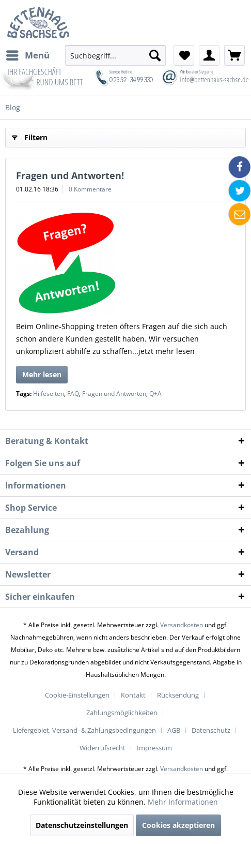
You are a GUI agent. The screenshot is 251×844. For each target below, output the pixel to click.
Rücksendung (178, 695)
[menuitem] (27, 55)
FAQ (73, 393)
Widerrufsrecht (103, 747)
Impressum (154, 747)
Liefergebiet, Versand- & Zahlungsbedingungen (84, 730)
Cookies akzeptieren (178, 825)
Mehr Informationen (183, 802)
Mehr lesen (41, 374)
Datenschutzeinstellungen (82, 825)
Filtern (30, 135)
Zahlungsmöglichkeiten (122, 712)
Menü (28, 54)
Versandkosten (181, 624)
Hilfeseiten (48, 393)
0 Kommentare (90, 189)
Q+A (155, 393)
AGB (173, 730)
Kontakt (133, 695)
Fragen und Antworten (114, 393)
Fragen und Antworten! (70, 175)
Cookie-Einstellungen (77, 695)
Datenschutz (211, 730)
